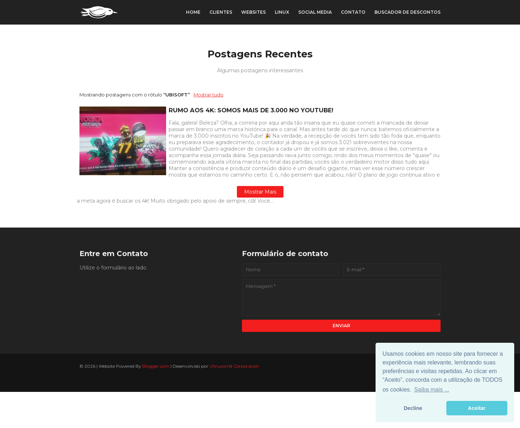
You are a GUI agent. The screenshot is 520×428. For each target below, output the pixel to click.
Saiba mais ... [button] (431, 389)
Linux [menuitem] (282, 12)
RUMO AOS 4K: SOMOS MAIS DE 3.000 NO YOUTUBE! (251, 110)
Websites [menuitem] (253, 12)
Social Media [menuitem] (315, 12)
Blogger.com (155, 366)
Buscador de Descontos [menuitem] (407, 12)
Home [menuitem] (193, 12)
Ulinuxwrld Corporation (234, 366)
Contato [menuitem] (353, 12)
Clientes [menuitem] (220, 12)
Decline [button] (413, 408)
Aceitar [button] (477, 408)
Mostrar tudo (209, 95)
